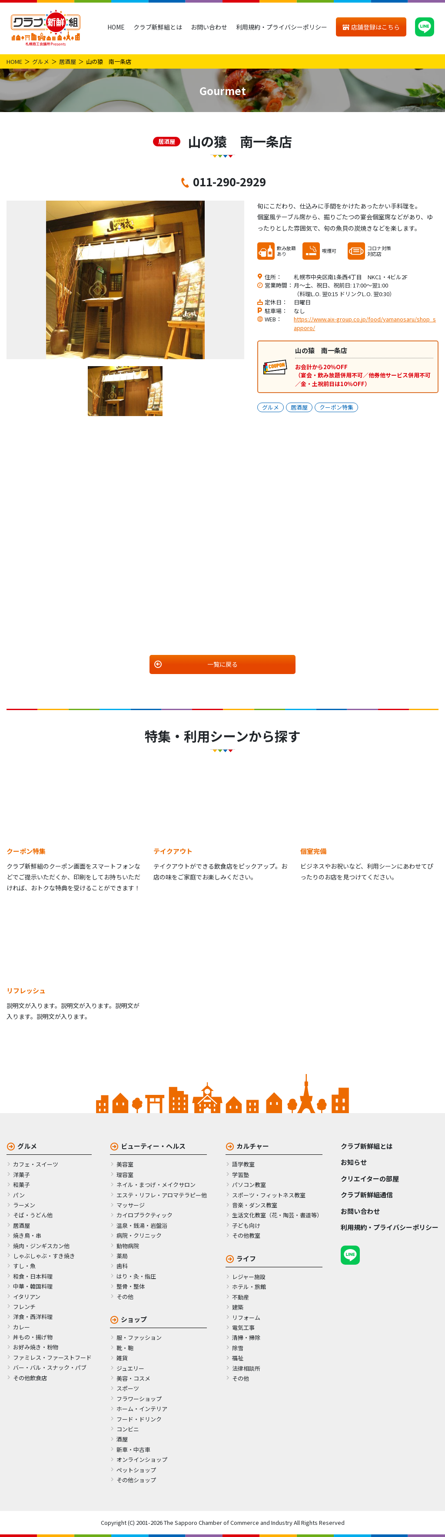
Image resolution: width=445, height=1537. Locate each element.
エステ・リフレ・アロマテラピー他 (161, 1195)
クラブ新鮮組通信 (367, 1194)
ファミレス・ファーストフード (52, 1357)
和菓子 (21, 1184)
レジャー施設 (249, 1277)
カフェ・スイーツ (35, 1164)
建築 (237, 1307)
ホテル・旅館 (249, 1286)
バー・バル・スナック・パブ (49, 1367)
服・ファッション (139, 1337)
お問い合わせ (209, 27)
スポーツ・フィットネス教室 (269, 1195)
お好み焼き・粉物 (35, 1347)
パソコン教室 (249, 1184)
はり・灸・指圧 (136, 1276)
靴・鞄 (124, 1348)
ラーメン (24, 1205)
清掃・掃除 (246, 1337)
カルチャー (252, 1145)
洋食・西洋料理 (33, 1316)
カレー (21, 1327)
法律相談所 (246, 1368)
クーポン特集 (336, 407)
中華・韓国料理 (33, 1286)
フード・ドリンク (139, 1419)
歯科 (122, 1266)
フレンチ (24, 1306)
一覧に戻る (222, 664)
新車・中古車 (133, 1449)
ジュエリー (130, 1368)
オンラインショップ (141, 1459)
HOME (116, 27)
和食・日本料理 (33, 1276)
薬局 (122, 1256)
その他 (124, 1296)
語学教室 (243, 1164)
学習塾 (240, 1174)
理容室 (124, 1174)
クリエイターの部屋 (370, 1178)
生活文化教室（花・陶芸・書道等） (277, 1215)
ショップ (134, 1319)
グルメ (40, 61)
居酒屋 (67, 61)
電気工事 (243, 1327)
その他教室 (246, 1235)
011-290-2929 (229, 181)
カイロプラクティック (144, 1215)
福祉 (237, 1358)
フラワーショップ (139, 1399)
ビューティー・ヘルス (153, 1145)
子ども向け (246, 1225)
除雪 (237, 1348)
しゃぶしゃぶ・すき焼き (44, 1256)
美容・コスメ (133, 1378)
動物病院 (127, 1246)
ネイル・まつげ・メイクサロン (156, 1184)
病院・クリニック (139, 1235)
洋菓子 (21, 1174)
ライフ (246, 1258)
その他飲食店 (30, 1378)
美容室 (124, 1164)
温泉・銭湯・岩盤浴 (141, 1225)
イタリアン (26, 1296)
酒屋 (122, 1439)
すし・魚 (24, 1266)
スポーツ (127, 1388)
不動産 (240, 1297)
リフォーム (246, 1317)
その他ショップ (136, 1480)
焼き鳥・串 (27, 1235)
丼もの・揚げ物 (33, 1337)
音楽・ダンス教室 (254, 1205)
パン (19, 1195)
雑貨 (122, 1358)
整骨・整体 (130, 1286)
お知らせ (354, 1162)
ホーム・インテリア (141, 1409)
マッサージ (130, 1205)
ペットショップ (136, 1470)
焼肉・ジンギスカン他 (41, 1246)
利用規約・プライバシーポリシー (281, 27)
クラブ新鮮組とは (157, 27)
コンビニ (127, 1429)
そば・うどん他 (33, 1215)
